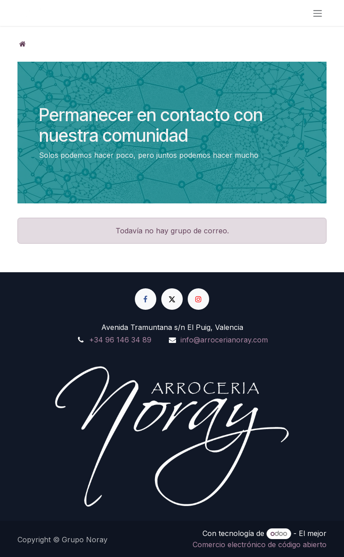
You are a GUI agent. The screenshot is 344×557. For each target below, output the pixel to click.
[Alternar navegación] (318, 13)
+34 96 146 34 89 (120, 339)
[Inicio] (22, 43)
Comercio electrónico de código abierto (260, 544)
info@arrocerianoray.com (224, 339)
